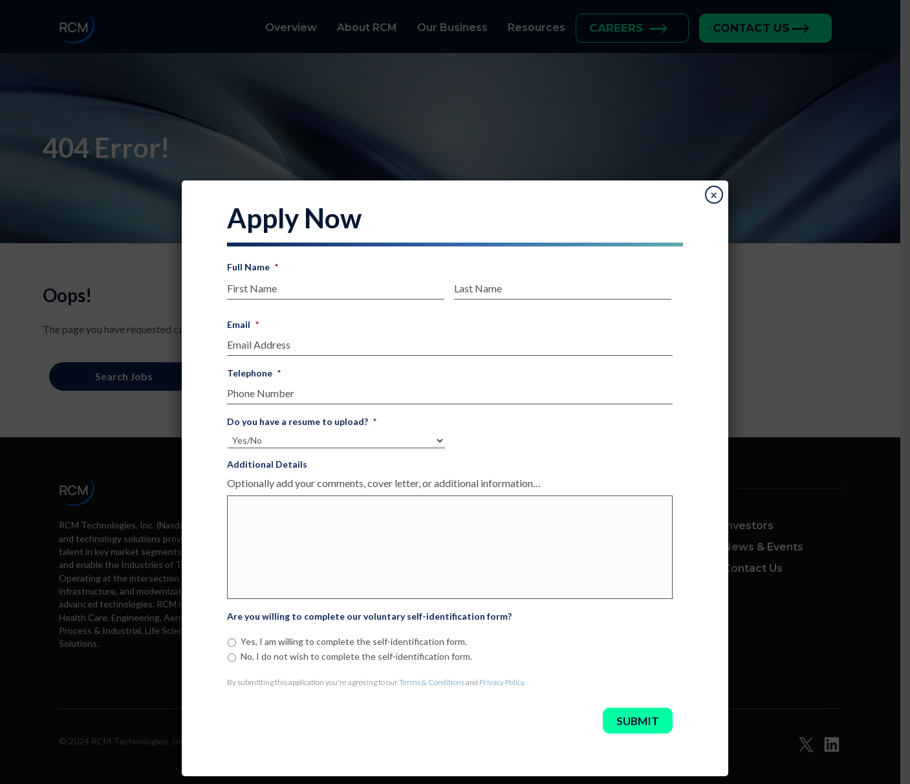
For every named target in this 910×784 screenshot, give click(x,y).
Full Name (252, 266)
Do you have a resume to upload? (301, 421)
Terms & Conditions (431, 682)
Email (243, 324)
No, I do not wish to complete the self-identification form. (356, 656)
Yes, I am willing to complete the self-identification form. (354, 641)
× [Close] (713, 195)
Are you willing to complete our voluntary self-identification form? (369, 616)
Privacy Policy (501, 682)
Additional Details (267, 464)
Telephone (254, 372)
